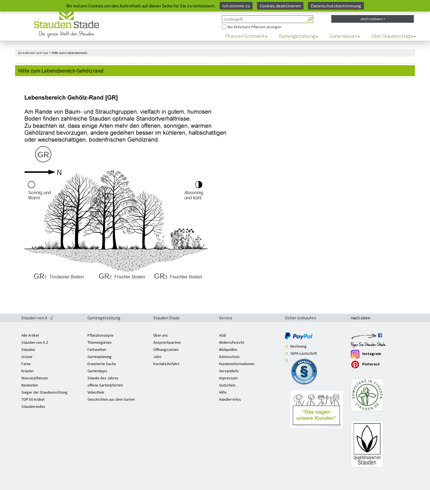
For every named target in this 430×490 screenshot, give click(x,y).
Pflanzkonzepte (100, 335)
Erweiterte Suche (101, 363)
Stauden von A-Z (34, 342)
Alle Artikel (30, 335)
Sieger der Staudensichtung (44, 392)
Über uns (160, 335)
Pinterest (365, 364)
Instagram (366, 354)
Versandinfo (229, 370)
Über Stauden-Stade (393, 36)
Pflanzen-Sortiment (246, 36)
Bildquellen (228, 349)
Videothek (95, 392)
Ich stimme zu (236, 6)
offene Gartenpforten (105, 385)
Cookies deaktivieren (280, 6)
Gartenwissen (344, 36)
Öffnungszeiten (166, 349)
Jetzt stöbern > (373, 18)
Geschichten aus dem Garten (111, 399)
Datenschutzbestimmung (336, 6)
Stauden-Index (33, 406)
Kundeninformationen (236, 363)
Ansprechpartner (167, 342)
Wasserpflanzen (34, 378)
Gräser (27, 356)
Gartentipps (97, 370)
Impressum (228, 378)
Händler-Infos (230, 399)
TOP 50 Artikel (32, 399)
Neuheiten (29, 385)
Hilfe (223, 392)
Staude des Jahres (102, 378)
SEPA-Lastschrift (303, 353)
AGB (222, 335)
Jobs (157, 356)
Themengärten (99, 342)
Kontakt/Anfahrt (166, 363)
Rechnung (298, 346)
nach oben (360, 318)
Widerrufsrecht (231, 342)
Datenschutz (229, 356)
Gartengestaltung (298, 36)
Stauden (28, 349)
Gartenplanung (99, 356)
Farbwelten (96, 349)
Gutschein (227, 385)
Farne (26, 363)
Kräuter (27, 370)
